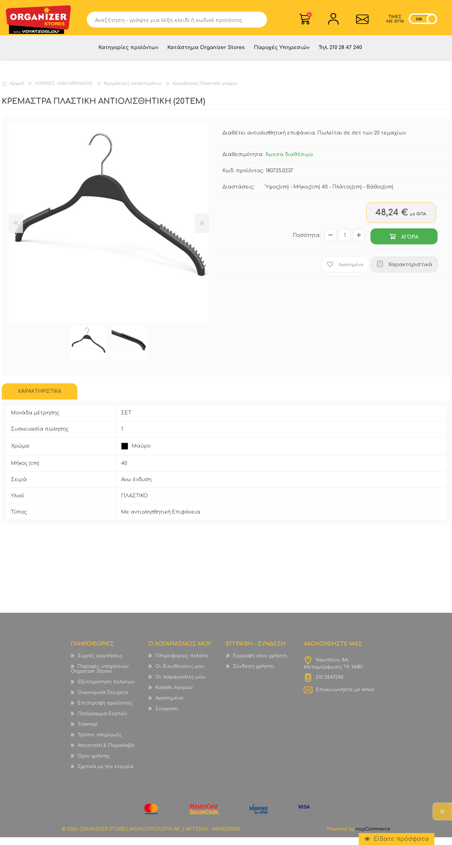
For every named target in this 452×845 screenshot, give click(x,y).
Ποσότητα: (307, 243)
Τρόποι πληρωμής (100, 742)
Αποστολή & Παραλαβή (106, 753)
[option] (88, 351)
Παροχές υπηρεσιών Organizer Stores (100, 677)
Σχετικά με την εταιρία (105, 774)
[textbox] (172, 22)
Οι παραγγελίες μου (180, 684)
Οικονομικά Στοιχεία (103, 700)
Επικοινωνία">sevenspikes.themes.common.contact (360, 21)
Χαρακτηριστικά (410, 272)
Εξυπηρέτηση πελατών (106, 689)
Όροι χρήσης (94, 763)
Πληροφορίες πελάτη (181, 663)
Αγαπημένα (169, 705)
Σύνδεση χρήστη (253, 674)
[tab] (39, 399)
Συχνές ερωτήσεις (100, 663)
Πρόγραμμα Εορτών (102, 721)
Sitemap (87, 732)
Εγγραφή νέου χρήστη (260, 663)
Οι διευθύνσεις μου (179, 674)
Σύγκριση (166, 716)
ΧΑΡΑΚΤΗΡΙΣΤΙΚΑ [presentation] (39, 399)
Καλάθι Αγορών (309, 17)
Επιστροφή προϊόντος (105, 710)
